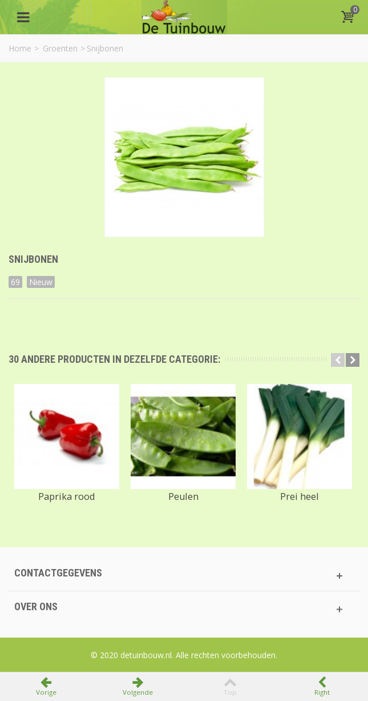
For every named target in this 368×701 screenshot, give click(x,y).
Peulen (183, 496)
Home (20, 48)
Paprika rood (66, 496)
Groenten (60, 48)
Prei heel (299, 496)
